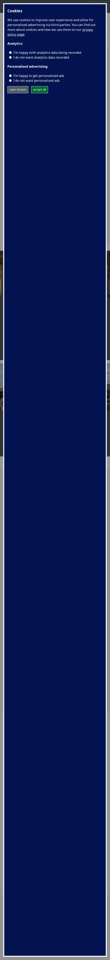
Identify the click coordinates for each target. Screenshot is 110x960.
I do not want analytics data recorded (41, 57)
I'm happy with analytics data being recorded (47, 52)
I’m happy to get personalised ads (38, 76)
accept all (39, 89)
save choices (18, 89)
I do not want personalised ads (36, 80)
